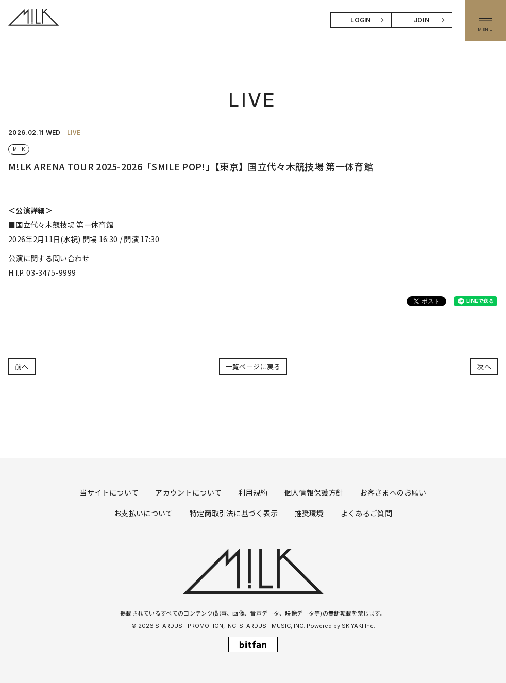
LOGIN (360, 20)
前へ (22, 366)
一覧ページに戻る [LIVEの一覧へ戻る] (253, 366)
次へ (484, 366)
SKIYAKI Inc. (358, 625)
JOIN (421, 20)
